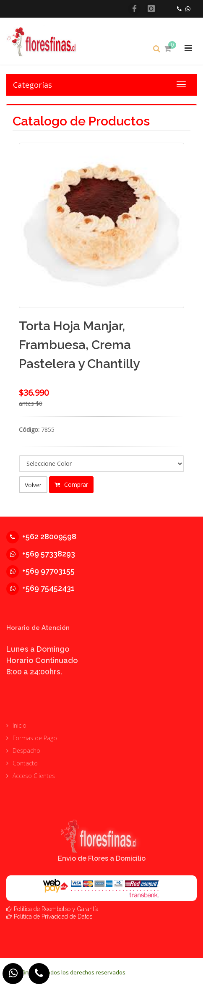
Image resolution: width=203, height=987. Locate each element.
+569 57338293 (40, 553)
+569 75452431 (40, 588)
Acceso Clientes (34, 776)
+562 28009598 (41, 536)
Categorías (32, 85)
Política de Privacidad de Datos (53, 916)
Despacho (26, 751)
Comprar (71, 484)
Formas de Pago (35, 738)
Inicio (19, 725)
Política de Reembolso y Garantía (56, 908)
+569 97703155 (40, 571)
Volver (33, 485)
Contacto (25, 763)
